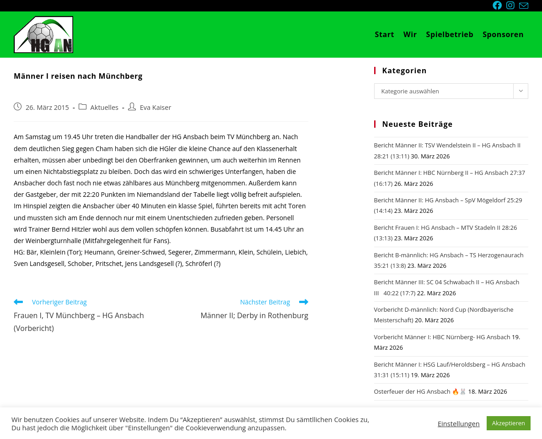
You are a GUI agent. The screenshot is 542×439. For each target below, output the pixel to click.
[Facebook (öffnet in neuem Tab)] (499, 5)
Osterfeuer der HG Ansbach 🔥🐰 (420, 391)
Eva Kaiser (156, 107)
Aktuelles (104, 107)
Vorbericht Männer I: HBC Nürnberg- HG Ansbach (442, 337)
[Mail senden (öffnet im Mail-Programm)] (523, 6)
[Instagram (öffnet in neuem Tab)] (512, 5)
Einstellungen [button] (459, 423)
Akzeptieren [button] (508, 423)
